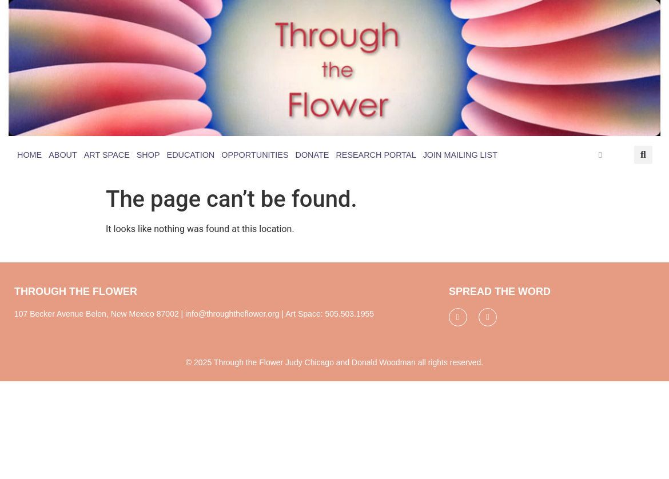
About (63, 154)
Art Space (107, 154)
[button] (643, 155)
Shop (148, 154)
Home (29, 154)
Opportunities (254, 154)
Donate (312, 154)
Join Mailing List (460, 154)
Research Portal (376, 154)
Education (191, 154)
